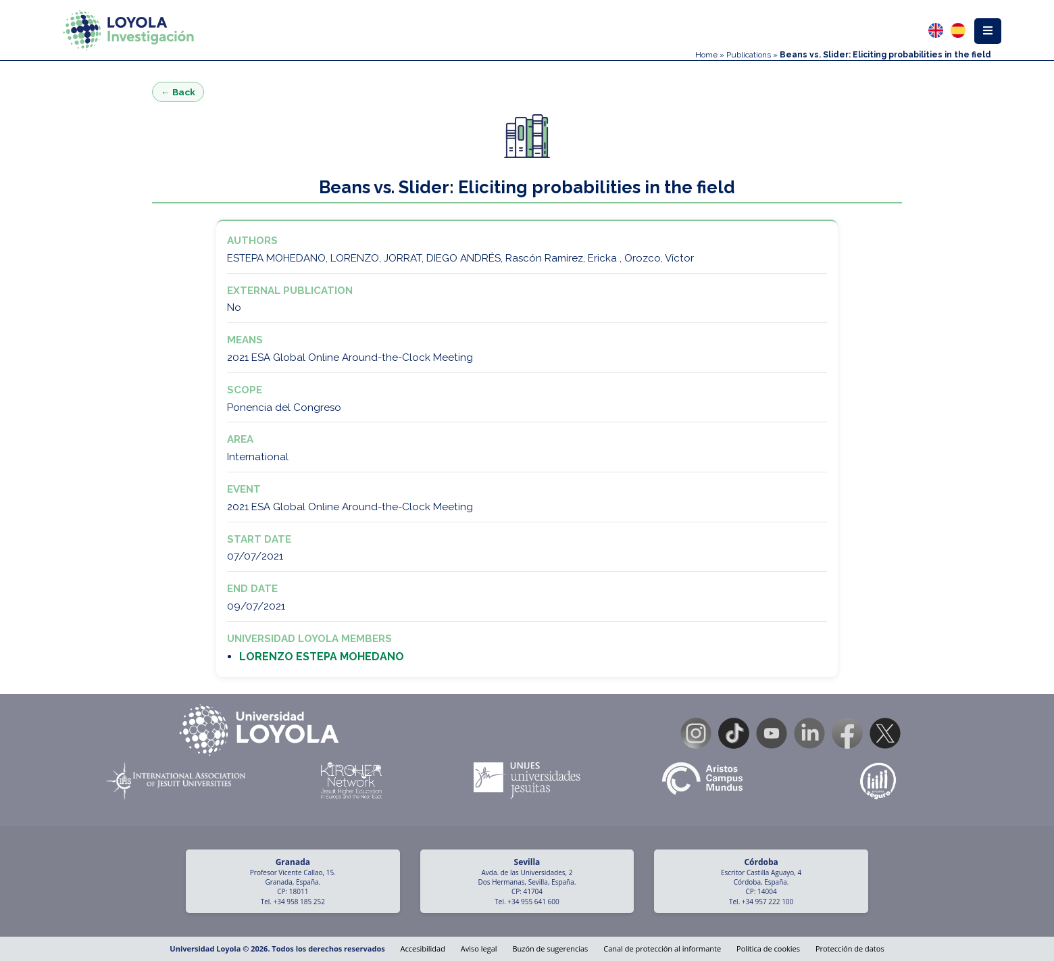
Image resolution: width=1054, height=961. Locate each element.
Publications (748, 54)
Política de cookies (768, 948)
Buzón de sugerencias (550, 948)
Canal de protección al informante (662, 948)
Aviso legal (479, 948)
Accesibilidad (423, 948)
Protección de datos (849, 948)
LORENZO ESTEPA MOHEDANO (321, 656)
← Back (178, 92)
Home (706, 54)
